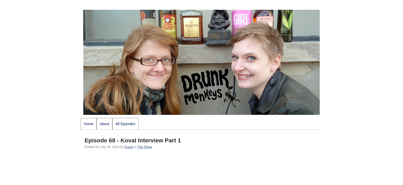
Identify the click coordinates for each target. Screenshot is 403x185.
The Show (145, 147)
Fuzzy (128, 147)
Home (88, 124)
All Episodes (125, 124)
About (104, 124)
